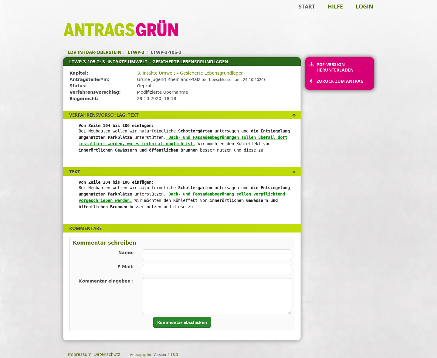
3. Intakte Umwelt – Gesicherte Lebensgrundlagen (190, 73)
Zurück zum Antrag (340, 81)
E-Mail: (125, 266)
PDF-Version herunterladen (335, 67)
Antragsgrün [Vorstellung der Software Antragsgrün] (140, 355)
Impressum (80, 354)
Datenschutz (106, 354)
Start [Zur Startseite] (307, 6)
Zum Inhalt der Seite (25, 14)
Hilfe (335, 6)
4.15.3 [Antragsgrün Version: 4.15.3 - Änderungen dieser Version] (172, 355)
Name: (126, 252)
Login (364, 6)
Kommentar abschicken (182, 322)
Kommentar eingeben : (106, 281)
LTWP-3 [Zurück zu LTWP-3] (136, 52)
